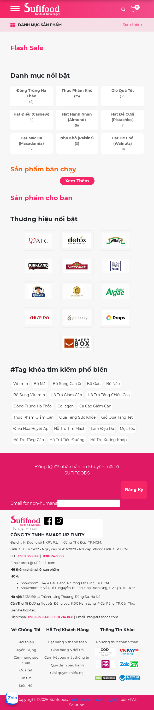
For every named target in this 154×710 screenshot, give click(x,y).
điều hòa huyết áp (30, 428)
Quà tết (25, 670)
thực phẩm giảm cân (33, 417)
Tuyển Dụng (25, 650)
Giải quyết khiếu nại (67, 673)
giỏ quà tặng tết (117, 417)
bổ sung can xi (67, 383)
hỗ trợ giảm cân (66, 395)
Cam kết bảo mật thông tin (67, 657)
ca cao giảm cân (95, 406)
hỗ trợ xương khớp (108, 439)
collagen (65, 406)
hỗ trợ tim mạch (69, 428)
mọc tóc (127, 428)
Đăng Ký (134, 489)
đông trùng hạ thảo (32, 406)
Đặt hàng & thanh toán (67, 642)
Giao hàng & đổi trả (67, 650)
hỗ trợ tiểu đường (67, 439)
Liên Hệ (25, 685)
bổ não (113, 383)
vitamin (20, 383)
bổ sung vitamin (29, 395)
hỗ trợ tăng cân (28, 439)
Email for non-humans (33, 503)
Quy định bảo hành (67, 665)
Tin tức (26, 678)
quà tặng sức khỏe (77, 417)
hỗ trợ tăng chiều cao (109, 395)
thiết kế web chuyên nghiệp (94, 699)
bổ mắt (40, 383)
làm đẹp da (102, 428)
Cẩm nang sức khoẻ (26, 660)
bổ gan (93, 383)
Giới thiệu (25, 642)
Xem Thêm (77, 180)
